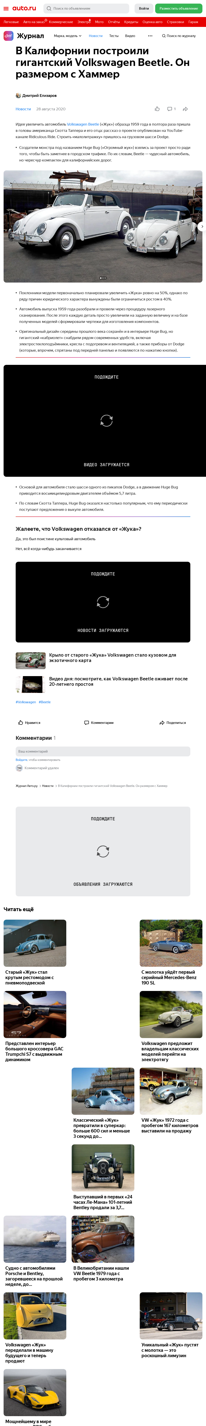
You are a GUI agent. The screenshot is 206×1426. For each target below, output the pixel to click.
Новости (96, 36)
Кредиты (131, 22)
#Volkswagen (26, 702)
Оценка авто (153, 22)
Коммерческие (61, 22)
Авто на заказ (35, 21)
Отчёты (114, 22)
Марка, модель (68, 36)
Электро (84, 22)
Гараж (193, 22)
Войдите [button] (21, 760)
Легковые (11, 22)
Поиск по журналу (179, 36)
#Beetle (45, 702)
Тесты (113, 36)
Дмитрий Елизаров (36, 95)
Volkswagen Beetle (83, 124)
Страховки (175, 22)
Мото (99, 22)
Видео (130, 36)
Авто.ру (24, 8)
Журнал (24, 36)
